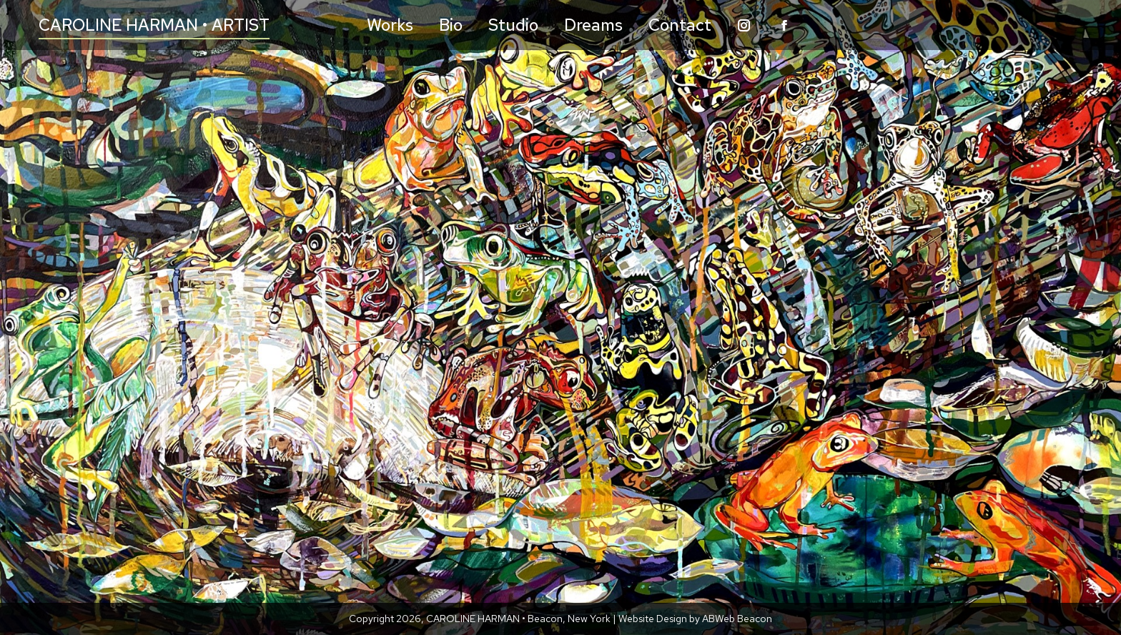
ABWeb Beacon (737, 618)
